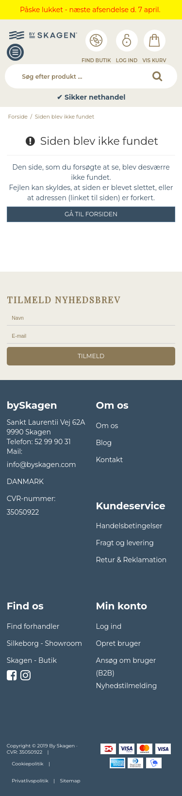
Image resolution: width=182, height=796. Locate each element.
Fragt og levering (125, 542)
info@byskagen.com (41, 464)
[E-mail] (91, 335)
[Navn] (91, 317)
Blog (104, 442)
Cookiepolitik (27, 764)
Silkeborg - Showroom (44, 643)
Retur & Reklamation (131, 559)
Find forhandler (33, 626)
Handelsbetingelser (129, 525)
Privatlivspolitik (30, 781)
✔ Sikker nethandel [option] (91, 97)
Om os (107, 425)
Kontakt (109, 459)
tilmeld (91, 356)
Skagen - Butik (32, 660)
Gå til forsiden (91, 214)
